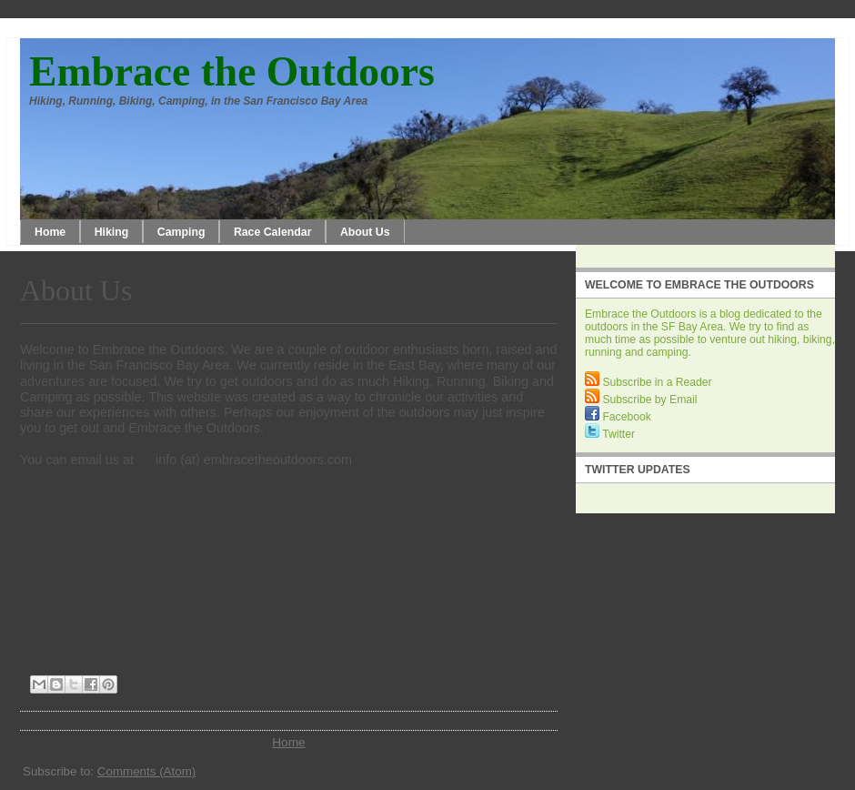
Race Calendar (273, 232)
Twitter (610, 434)
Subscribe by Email (641, 399)
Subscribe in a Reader (648, 382)
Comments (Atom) (146, 771)
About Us (365, 232)
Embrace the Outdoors (232, 71)
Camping (181, 232)
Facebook (618, 416)
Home (50, 232)
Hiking (112, 232)
